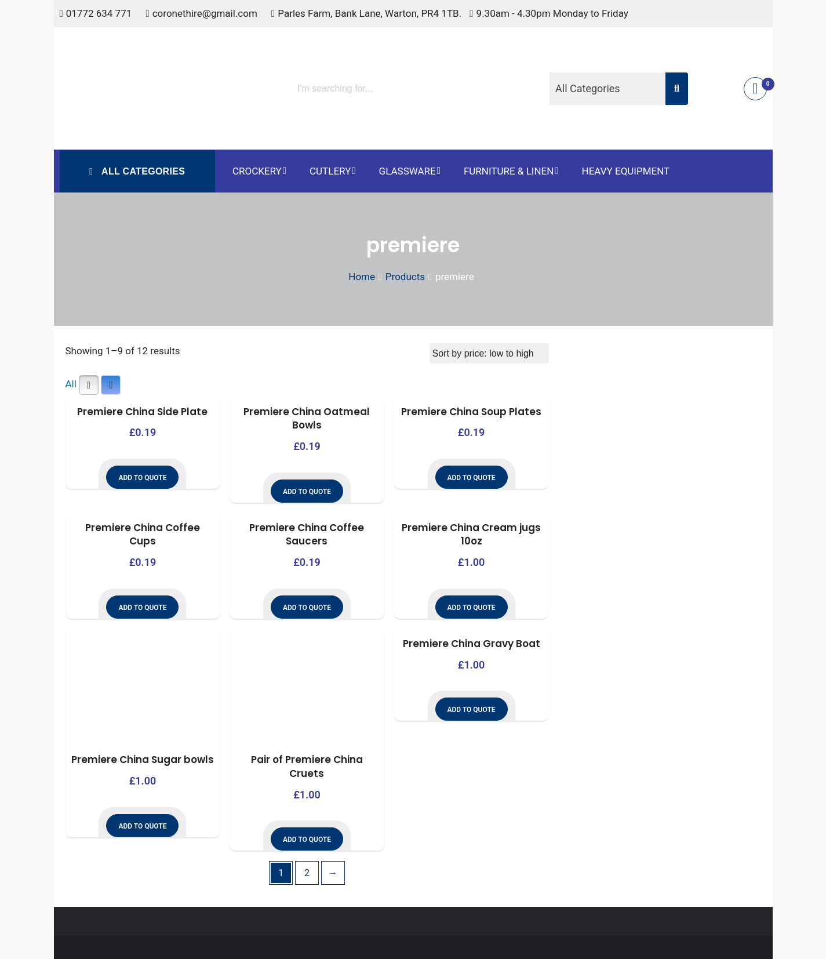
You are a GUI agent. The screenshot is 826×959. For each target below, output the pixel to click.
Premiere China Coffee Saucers (306, 534)
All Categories (142, 171)
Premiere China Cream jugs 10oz (471, 534)
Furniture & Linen (509, 171)
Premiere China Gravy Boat (471, 644)
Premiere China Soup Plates (471, 412)
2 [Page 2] (307, 872)
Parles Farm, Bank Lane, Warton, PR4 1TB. (369, 13)
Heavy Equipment (626, 171)
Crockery (257, 171)
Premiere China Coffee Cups (142, 534)
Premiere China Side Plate (142, 412)
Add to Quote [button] (142, 478)
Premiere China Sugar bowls (142, 760)
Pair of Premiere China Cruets (307, 766)
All (71, 384)
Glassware (407, 171)
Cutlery (330, 171)
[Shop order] (489, 353)
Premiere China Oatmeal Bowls (306, 419)
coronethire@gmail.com (204, 13)
